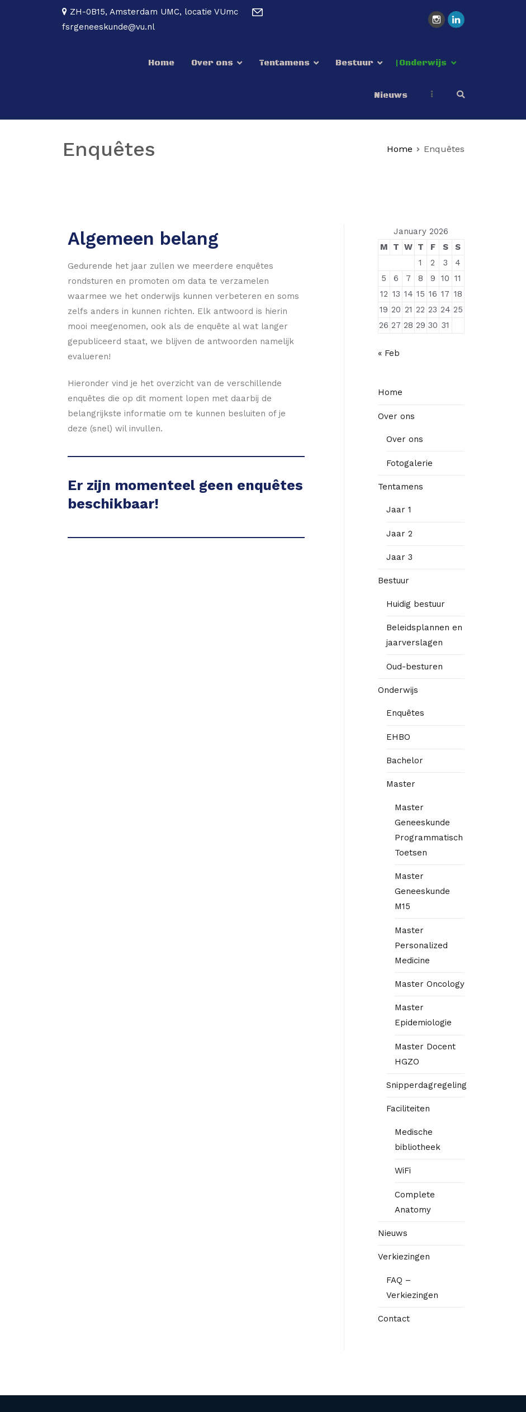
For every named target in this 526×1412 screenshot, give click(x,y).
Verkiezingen (404, 1257)
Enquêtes (405, 713)
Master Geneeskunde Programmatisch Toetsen (429, 830)
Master (400, 784)
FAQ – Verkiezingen (412, 1287)
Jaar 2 (399, 534)
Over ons (212, 63)
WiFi (403, 1171)
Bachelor (404, 760)
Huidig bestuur (415, 604)
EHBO (398, 737)
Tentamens (284, 63)
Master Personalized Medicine (421, 945)
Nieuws (390, 95)
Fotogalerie (409, 463)
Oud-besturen (414, 667)
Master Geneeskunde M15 (422, 891)
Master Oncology (430, 984)
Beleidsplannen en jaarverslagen (424, 635)
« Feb (389, 353)
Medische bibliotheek (417, 1139)
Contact (394, 1319)
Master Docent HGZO (425, 1054)
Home (161, 63)
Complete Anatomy (415, 1202)
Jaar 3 (399, 557)
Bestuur (354, 63)
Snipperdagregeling (426, 1085)
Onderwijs (423, 63)
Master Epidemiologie (423, 1015)
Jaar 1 (398, 510)
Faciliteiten (408, 1109)
